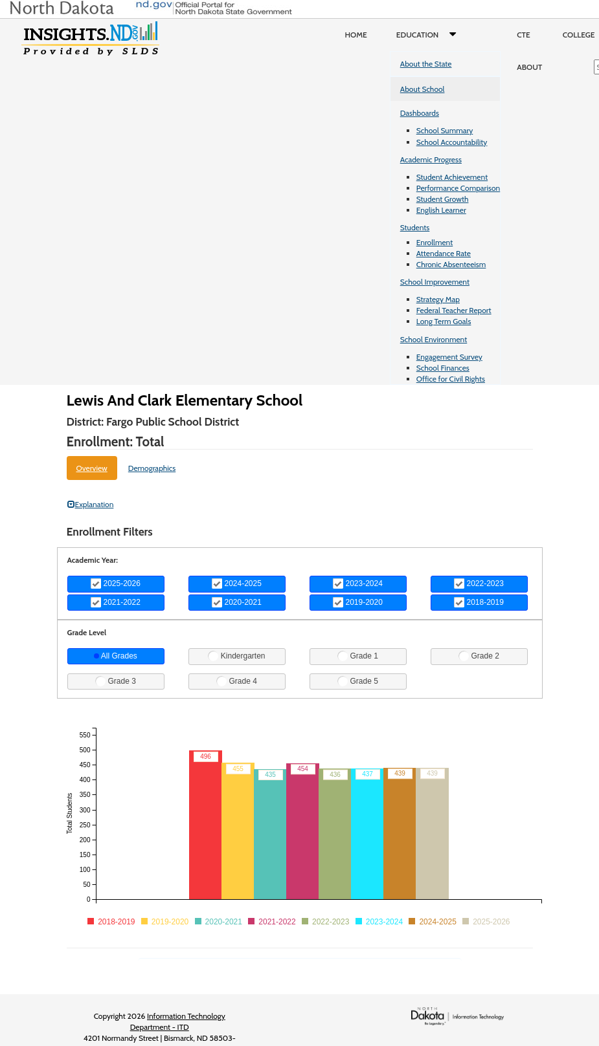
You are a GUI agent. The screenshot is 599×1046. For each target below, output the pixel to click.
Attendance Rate (443, 253)
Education (429, 35)
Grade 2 (478, 656)
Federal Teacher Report (454, 310)
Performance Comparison (458, 188)
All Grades (115, 655)
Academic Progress (431, 159)
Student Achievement (452, 177)
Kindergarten (236, 656)
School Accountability (452, 142)
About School (422, 89)
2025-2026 (116, 583)
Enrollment (434, 242)
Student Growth (442, 199)
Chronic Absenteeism (451, 264)
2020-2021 (237, 602)
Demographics (152, 468)
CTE (523, 34)
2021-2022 (116, 602)
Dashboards (419, 113)
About (529, 67)
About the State (426, 64)
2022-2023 (479, 583)
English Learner (441, 210)
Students (415, 227)
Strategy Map (438, 299)
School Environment (434, 339)
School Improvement (434, 282)
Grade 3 (115, 681)
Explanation (90, 504)
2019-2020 (358, 602)
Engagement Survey (449, 357)
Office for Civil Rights (450, 379)
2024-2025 (237, 583)
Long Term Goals (443, 321)
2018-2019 (479, 602)
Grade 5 (357, 681)
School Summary (444, 130)
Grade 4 (236, 681)
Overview (91, 468)
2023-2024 (358, 583)
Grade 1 (357, 656)
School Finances (442, 368)
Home (356, 34)
